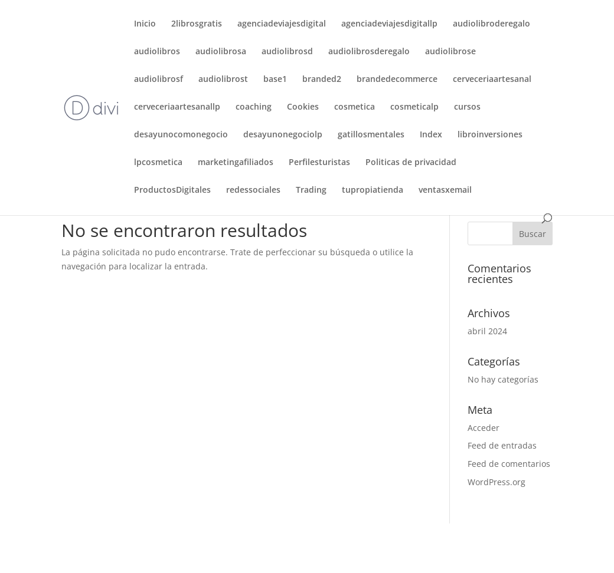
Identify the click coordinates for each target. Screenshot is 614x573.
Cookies (303, 107)
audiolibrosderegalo (369, 52)
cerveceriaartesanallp (177, 107)
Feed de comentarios (509, 463)
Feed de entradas (502, 445)
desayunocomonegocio (181, 135)
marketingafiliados (235, 162)
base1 (275, 79)
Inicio (145, 24)
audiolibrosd (287, 52)
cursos (467, 107)
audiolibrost (223, 79)
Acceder (483, 427)
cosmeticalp (414, 107)
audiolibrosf (158, 79)
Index (431, 135)
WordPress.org (496, 482)
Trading (311, 190)
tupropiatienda (372, 190)
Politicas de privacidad (410, 162)
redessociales (253, 190)
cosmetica (354, 107)
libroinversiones (490, 135)
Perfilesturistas (319, 162)
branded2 (321, 79)
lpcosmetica (158, 162)
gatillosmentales (371, 135)
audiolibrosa (220, 52)
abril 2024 (487, 331)
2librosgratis (196, 24)
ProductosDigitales (172, 190)
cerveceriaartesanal (492, 79)
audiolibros (157, 52)
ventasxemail (445, 190)
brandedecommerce (397, 79)
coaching (254, 107)
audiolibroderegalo (491, 24)
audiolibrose (450, 52)
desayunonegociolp (282, 135)
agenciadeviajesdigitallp (389, 24)
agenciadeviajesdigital (281, 24)
